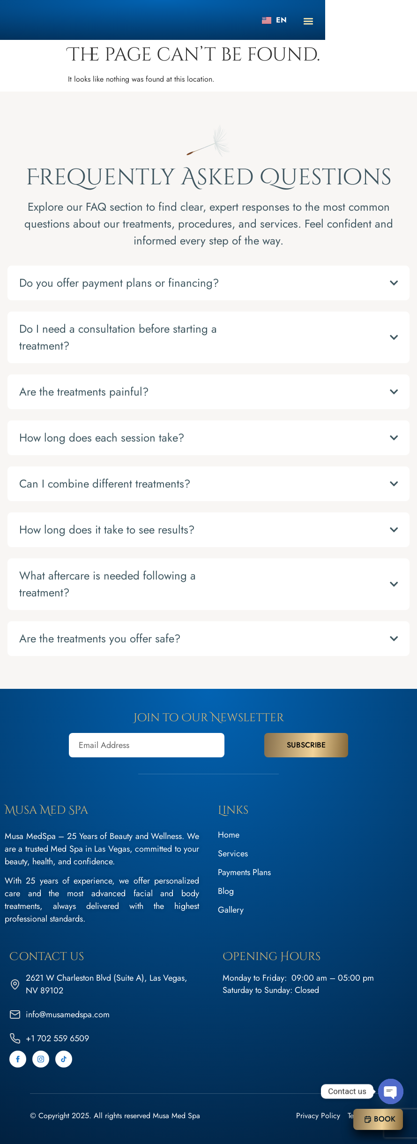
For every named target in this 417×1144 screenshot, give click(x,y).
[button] (400, 21)
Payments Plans (244, 872)
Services (233, 853)
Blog (226, 891)
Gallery (231, 910)
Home (228, 835)
